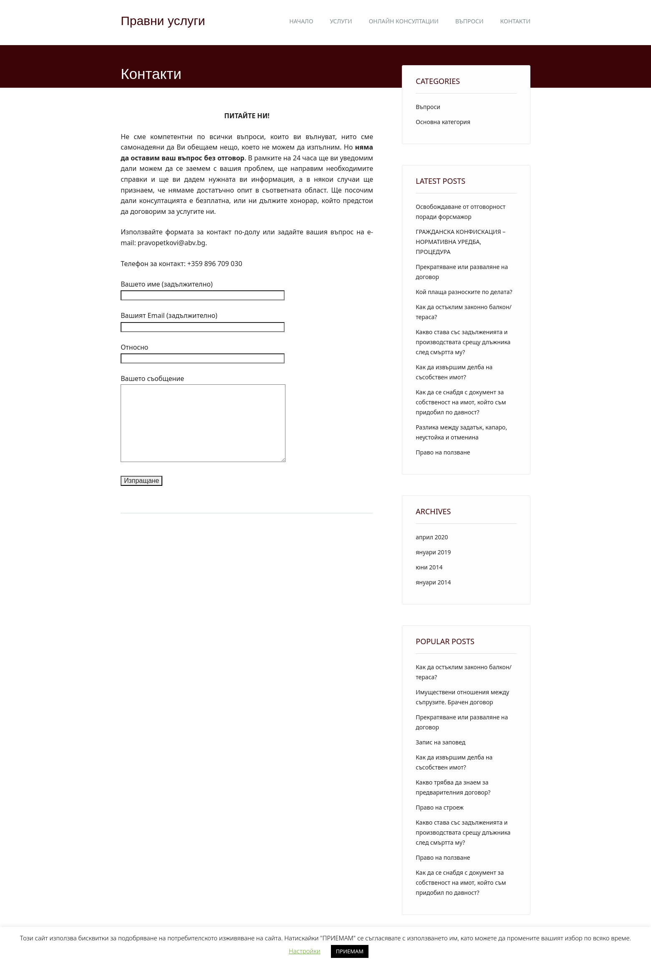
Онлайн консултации (404, 21)
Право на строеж (440, 807)
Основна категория (443, 122)
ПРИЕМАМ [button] (349, 951)
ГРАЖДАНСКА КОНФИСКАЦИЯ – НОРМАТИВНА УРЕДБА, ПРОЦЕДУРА (460, 242)
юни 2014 (429, 567)
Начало (301, 21)
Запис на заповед (440, 742)
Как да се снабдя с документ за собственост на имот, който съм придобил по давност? (461, 402)
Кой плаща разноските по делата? (464, 292)
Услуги (341, 21)
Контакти (515, 21)
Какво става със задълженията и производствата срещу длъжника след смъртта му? (463, 342)
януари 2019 (433, 552)
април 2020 (432, 537)
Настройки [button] (304, 951)
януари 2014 (433, 582)
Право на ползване (443, 452)
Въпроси (469, 21)
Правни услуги (163, 21)
